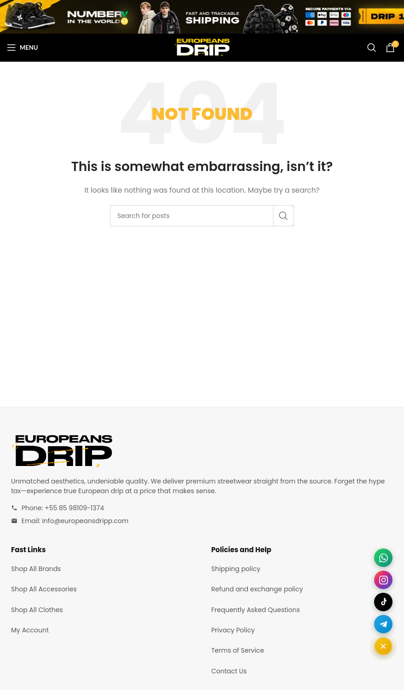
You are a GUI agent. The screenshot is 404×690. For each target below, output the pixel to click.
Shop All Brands (36, 568)
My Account (30, 630)
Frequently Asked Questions (255, 609)
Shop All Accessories (44, 589)
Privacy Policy (233, 630)
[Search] (372, 47)
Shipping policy (235, 568)
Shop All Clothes (37, 609)
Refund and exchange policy (257, 589)
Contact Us (229, 671)
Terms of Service (237, 650)
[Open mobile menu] (22, 47)
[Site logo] (202, 47)
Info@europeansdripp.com (85, 520)
